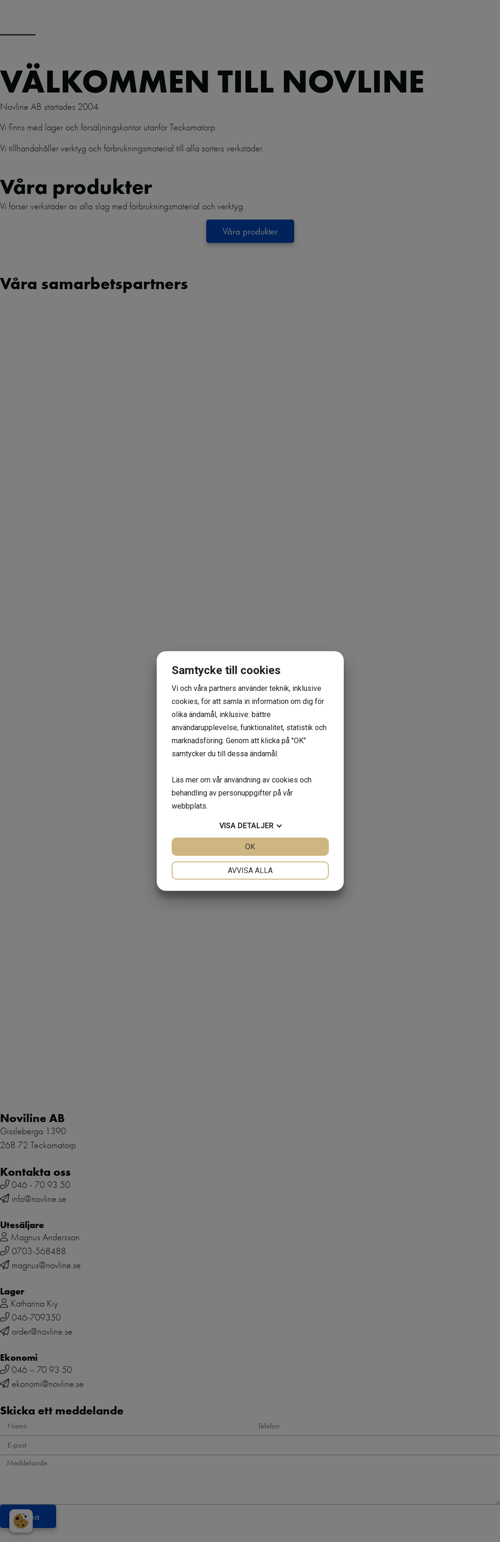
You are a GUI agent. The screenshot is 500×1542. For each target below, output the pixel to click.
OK (250, 846)
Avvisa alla (250, 870)
